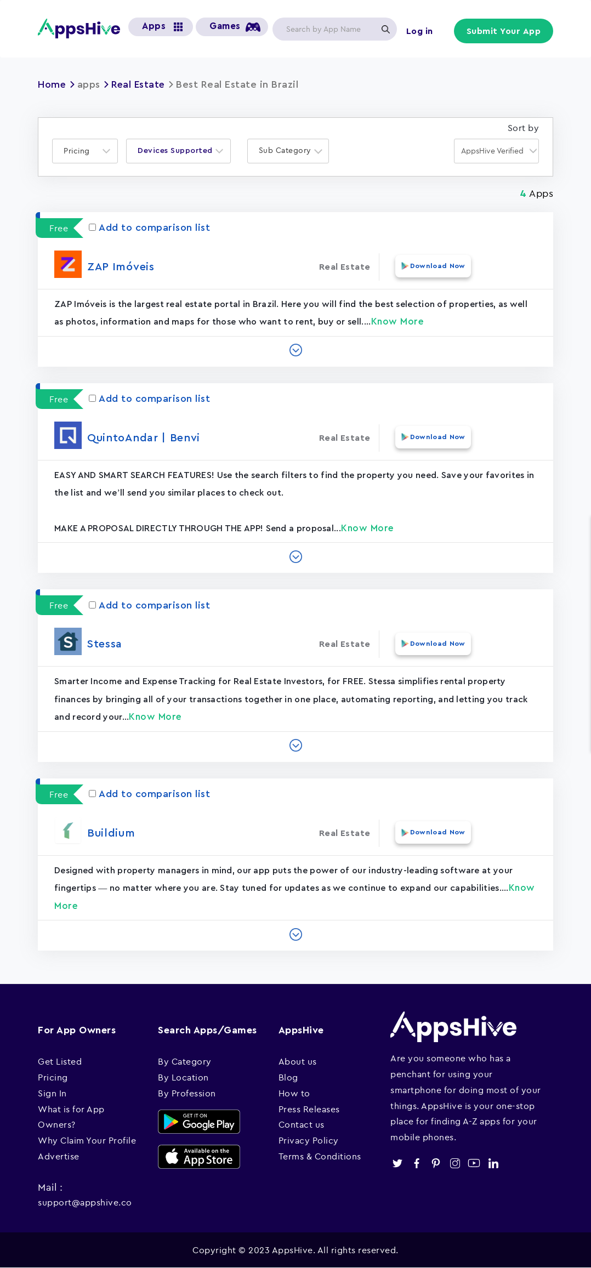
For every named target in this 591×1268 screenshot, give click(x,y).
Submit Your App (504, 31)
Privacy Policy (309, 1140)
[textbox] (80, 150)
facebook (416, 1162)
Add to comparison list (149, 227)
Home (52, 84)
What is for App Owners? (71, 1116)
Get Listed (60, 1061)
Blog (288, 1076)
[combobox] (85, 150)
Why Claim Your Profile (87, 1140)
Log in (420, 31)
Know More (397, 321)
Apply (385, 29)
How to (294, 1092)
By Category (185, 1061)
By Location (183, 1076)
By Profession (187, 1092)
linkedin (493, 1162)
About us (298, 1061)
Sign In (52, 1092)
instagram (455, 1162)
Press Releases (309, 1108)
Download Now (436, 266)
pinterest (435, 1162)
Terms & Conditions (320, 1155)
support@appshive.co (85, 1201)
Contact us (302, 1124)
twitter (397, 1162)
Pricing (53, 1076)
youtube (474, 1162)
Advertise (58, 1155)
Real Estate (140, 84)
